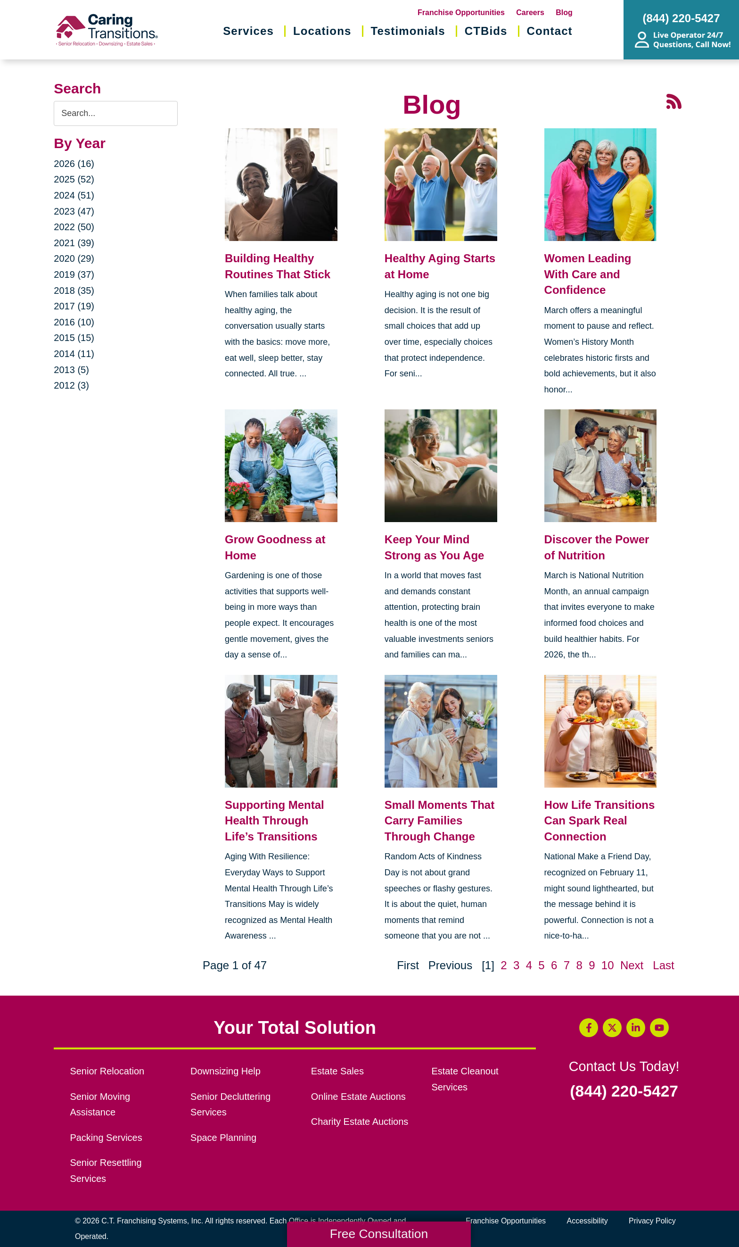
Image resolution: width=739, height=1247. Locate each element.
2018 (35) (74, 290)
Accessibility (587, 1221)
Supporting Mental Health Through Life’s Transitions (274, 820)
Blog (564, 12)
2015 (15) (74, 338)
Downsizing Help (225, 1071)
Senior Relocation (107, 1071)
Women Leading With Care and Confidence (588, 274)
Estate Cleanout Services (464, 1079)
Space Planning (223, 1137)
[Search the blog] (116, 113)
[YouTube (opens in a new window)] (659, 1027)
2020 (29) (74, 258)
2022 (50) (74, 227)
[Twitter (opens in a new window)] (612, 1027)
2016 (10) (74, 322)
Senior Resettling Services (105, 1170)
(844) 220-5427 (624, 1091)
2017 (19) (74, 306)
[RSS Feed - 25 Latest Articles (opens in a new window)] (674, 100)
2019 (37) (74, 274)
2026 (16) (74, 163)
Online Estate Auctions (358, 1096)
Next (631, 965)
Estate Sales (337, 1071)
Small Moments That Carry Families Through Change (439, 820)
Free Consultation (379, 1234)
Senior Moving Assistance (100, 1104)
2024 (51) (74, 195)
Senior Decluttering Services (230, 1104)
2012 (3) (71, 385)
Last (663, 965)
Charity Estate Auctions (360, 1121)
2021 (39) (74, 243)
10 (607, 965)
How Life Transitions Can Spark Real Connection (599, 820)
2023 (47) (74, 211)
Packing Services (106, 1137)
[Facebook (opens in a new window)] (588, 1027)
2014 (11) (74, 354)
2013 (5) (71, 370)
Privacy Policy (652, 1221)
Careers (530, 12)
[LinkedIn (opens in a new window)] (635, 1027)
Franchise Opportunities (461, 12)
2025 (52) (74, 179)
